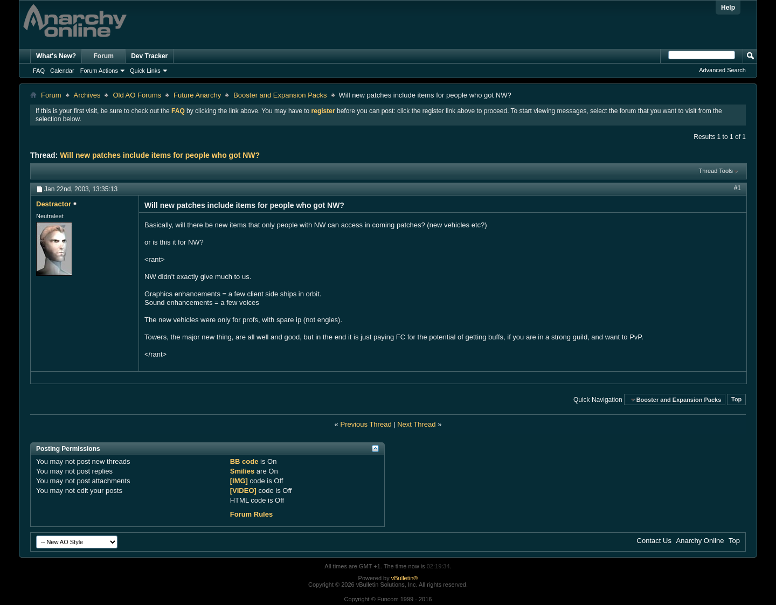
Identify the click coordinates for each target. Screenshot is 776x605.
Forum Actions (99, 70)
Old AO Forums (137, 95)
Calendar (62, 70)
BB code (244, 461)
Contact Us (654, 541)
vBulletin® (404, 578)
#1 (737, 188)
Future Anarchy (197, 95)
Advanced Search (722, 70)
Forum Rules (251, 514)
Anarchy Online (700, 541)
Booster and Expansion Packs (280, 95)
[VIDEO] (243, 490)
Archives (87, 95)
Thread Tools (716, 171)
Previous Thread (365, 424)
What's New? (56, 56)
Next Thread (416, 424)
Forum (104, 56)
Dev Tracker (149, 56)
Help (728, 7)
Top (736, 400)
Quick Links (145, 70)
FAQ (39, 70)
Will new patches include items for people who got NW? (160, 155)
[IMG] (239, 481)
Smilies (242, 471)
